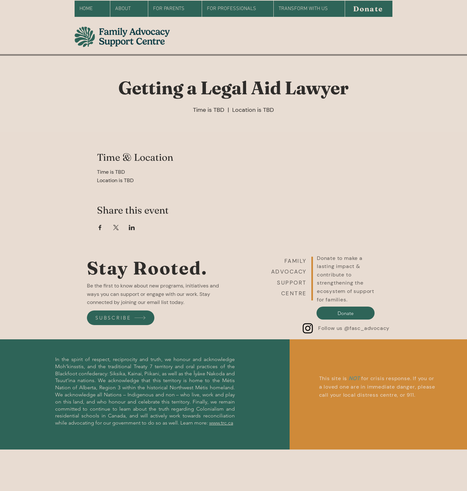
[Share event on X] (116, 227)
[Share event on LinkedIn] (132, 227)
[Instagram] (308, 328)
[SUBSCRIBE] (120, 317)
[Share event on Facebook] (100, 227)
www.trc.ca (221, 423)
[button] (312, 278)
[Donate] (368, 9)
